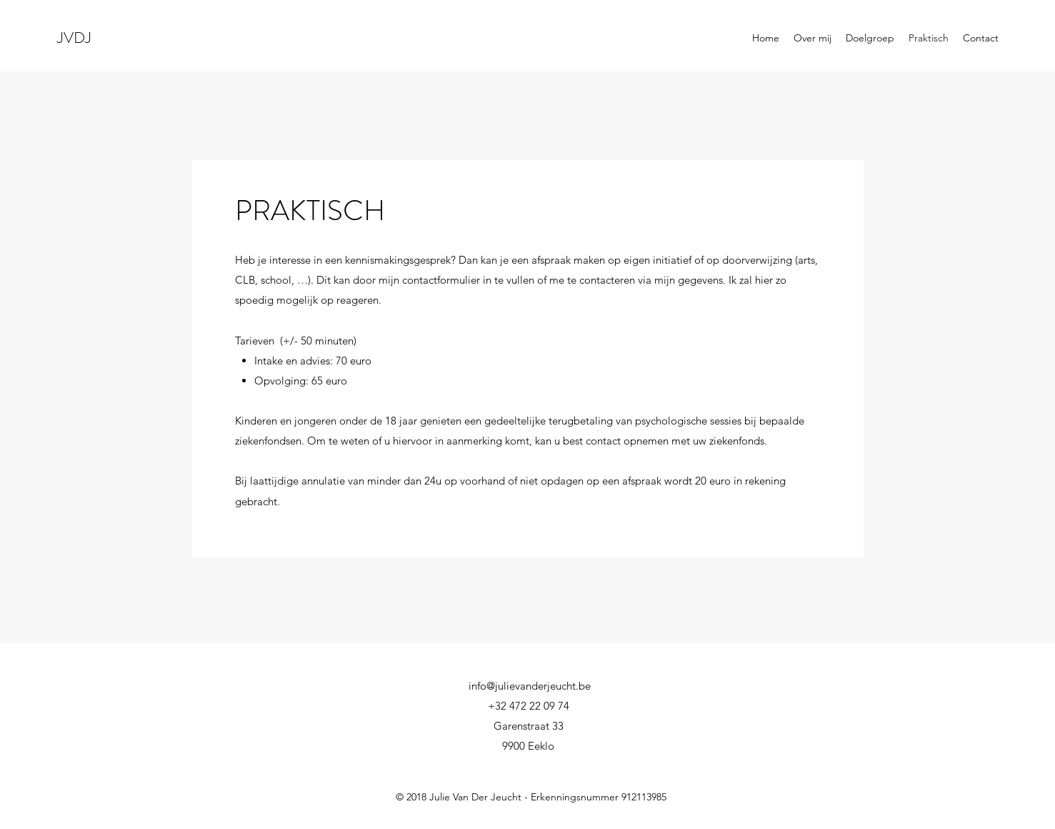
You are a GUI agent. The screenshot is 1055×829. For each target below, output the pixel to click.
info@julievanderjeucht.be (530, 686)
